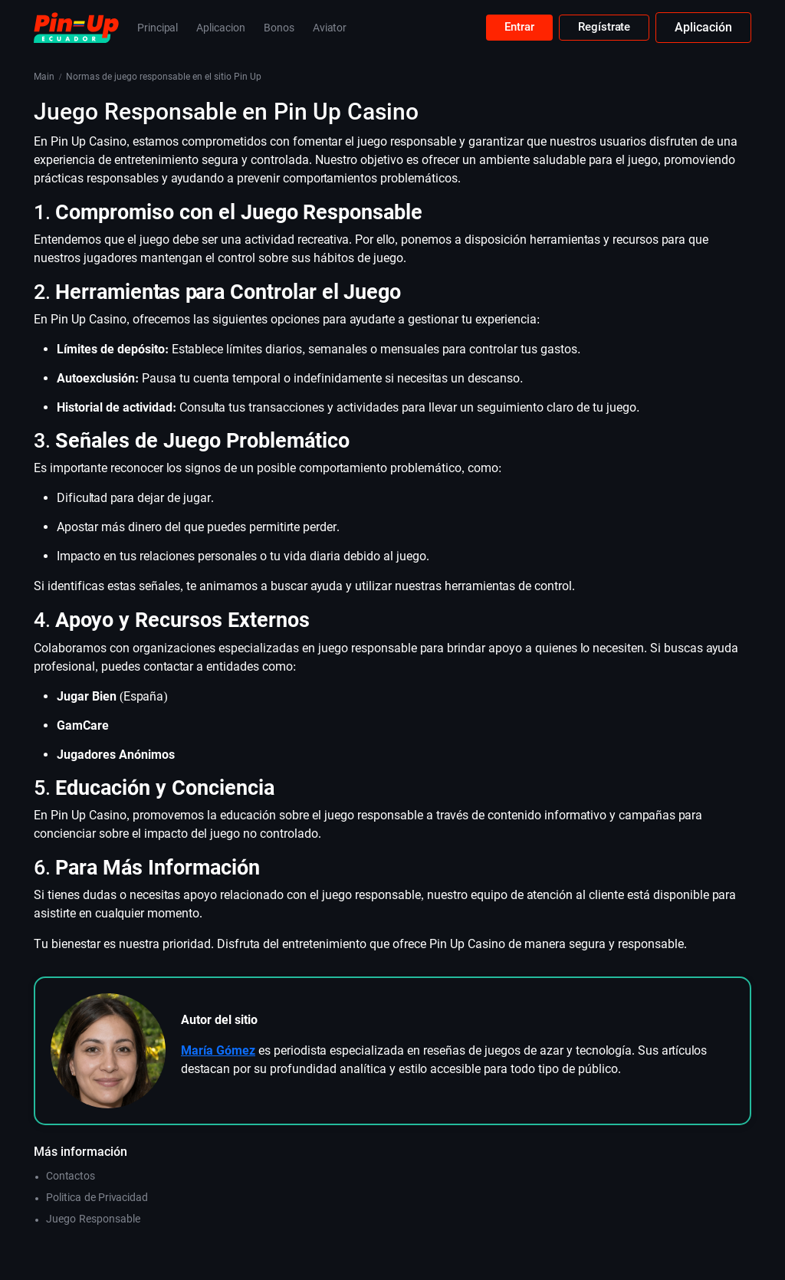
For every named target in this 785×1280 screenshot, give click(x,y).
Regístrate (602, 27)
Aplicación (703, 27)
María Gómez (218, 1050)
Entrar (513, 27)
